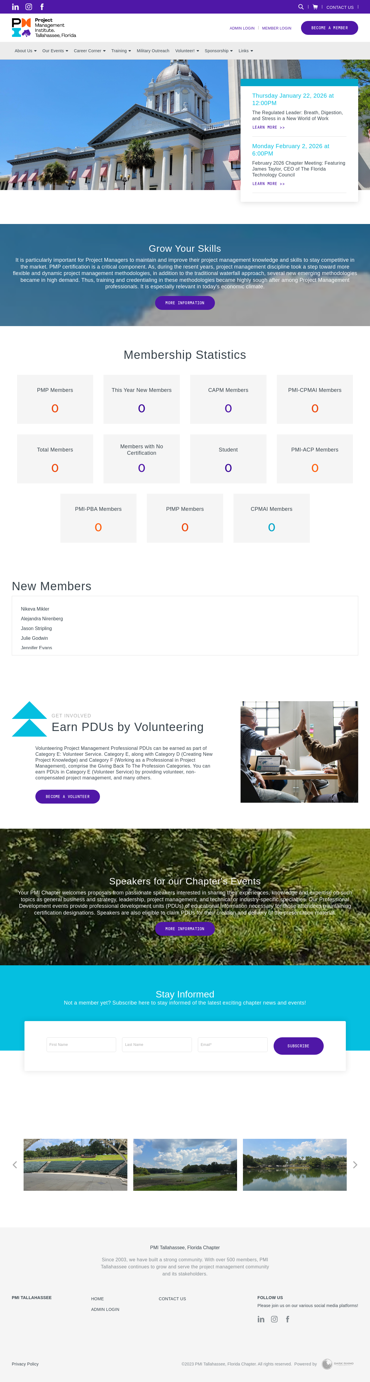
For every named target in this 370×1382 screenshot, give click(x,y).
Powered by (305, 1364)
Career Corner (90, 59)
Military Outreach (153, 59)
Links (246, 59)
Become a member (329, 32)
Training (121, 59)
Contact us (172, 1298)
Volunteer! (187, 59)
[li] (15, 7)
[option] (75, 1171)
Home (97, 1298)
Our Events (55, 59)
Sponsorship (219, 59)
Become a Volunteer (68, 805)
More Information (184, 311)
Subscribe (298, 1053)
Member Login (274, 32)
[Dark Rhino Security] (337, 1364)
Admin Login (235, 32)
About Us (26, 59)
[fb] (42, 7)
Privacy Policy (25, 1364)
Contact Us (340, 7)
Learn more (264, 136)
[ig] (28, 7)
